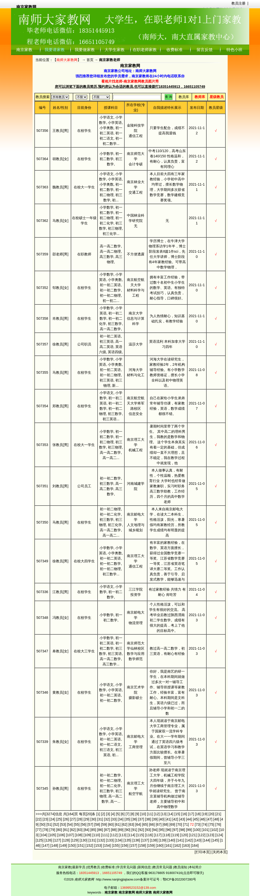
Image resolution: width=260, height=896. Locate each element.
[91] (134, 830)
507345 (42, 788)
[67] (158, 824)
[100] (197, 830)
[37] (141, 819)
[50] (42, 824)
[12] (157, 814)
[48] (216, 819)
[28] (79, 819)
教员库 (184, 97)
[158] (142, 845)
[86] (100, 830)
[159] (151, 845)
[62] (124, 824)
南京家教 (24, 50)
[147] (45, 845)
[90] (127, 830)
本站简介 (195, 867)
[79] (52, 830)
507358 (42, 318)
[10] (143, 814)
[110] (96, 835)
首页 (90, 60)
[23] (45, 819)
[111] (105, 835)
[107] (70, 835)
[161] (168, 845)
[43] (182, 819)
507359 (42, 254)
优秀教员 (94, 867)
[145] (215, 840)
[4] (113, 814)
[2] (103, 814)
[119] (175, 835)
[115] (140, 835)
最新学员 (79, 867)
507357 (42, 344)
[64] (138, 824)
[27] (73, 819)
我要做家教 (85, 50)
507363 (42, 187)
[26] (66, 819)
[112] (114, 835)
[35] (127, 819)
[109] (87, 835)
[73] (198, 824)
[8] (132, 814)
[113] (122, 835)
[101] (205, 830)
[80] (59, 830)
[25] (59, 819)
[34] (120, 819)
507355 (42, 372)
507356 (42, 131)
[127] (57, 840)
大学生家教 (115, 50)
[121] (193, 835)
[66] (152, 824)
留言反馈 (205, 50)
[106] (61, 835)
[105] (52, 835)
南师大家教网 (66, 60)
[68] (165, 824)
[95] (161, 830)
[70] (179, 824)
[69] (172, 824)
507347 (42, 651)
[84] (86, 830)
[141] (180, 840)
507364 (42, 159)
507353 (42, 445)
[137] (145, 840)
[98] (182, 830)
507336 (42, 592)
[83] (79, 830)
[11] (150, 814)
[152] (89, 845)
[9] (137, 814)
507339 (42, 742)
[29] (86, 819)
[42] (175, 819)
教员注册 (238, 3)
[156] (124, 845)
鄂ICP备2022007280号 (179, 879)
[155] (116, 845)
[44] (189, 819)
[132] (101, 840)
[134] (119, 840)
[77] (38, 830)
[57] (90, 824)
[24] (52, 819)
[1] (98, 814)
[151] (80, 845)
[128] (66, 840)
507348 (42, 618)
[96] (168, 830)
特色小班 (234, 50)
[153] (98, 845)
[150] (72, 845)
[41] (168, 819)
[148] (54, 845)
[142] (189, 840)
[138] (154, 840)
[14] (170, 814)
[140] (171, 840)
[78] (45, 830)
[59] (104, 824)
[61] (118, 824)
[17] (191, 814)
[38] (148, 819)
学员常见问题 (127, 867)
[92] (141, 830)
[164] (195, 845)
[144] (206, 840)
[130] (83, 840)
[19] (204, 814)
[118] (166, 835)
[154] (107, 845)
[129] (74, 840)
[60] (111, 824)
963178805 (157, 873)
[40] (161, 819)
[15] (177, 814)
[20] (211, 814)
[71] (186, 824)
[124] (219, 835)
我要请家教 (55, 50)
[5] (118, 814)
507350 (42, 522)
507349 (42, 561)
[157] (133, 845)
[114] (131, 835)
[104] (43, 835)
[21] (218, 814)
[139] (162, 840)
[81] (66, 830)
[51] (49, 824)
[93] (148, 830)
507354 (42, 406)
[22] (38, 819)
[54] (70, 824)
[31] (100, 819)
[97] (175, 830)
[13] (163, 814)
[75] (211, 824)
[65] (145, 824)
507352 (42, 288)
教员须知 (181, 867)
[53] (63, 824)
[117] (157, 835)
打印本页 (203, 852)
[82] (73, 830)
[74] (204, 824)
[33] (114, 819)
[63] (131, 824)
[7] (128, 814)
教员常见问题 (163, 867)
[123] (210, 835)
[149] (63, 845)
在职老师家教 (145, 50)
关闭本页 (220, 852)
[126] (48, 840)
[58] (97, 824)
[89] (120, 830)
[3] (108, 814)
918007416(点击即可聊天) (185, 873)
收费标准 (174, 50)
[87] (107, 830)
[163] (186, 845)
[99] (189, 830)
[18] (198, 814)
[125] (39, 840)
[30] (93, 819)
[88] (114, 830)
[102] (214, 830)
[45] (196, 819)
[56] (83, 824)
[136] (136, 840)
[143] (198, 840)
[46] (202, 819)
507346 (42, 692)
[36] (134, 819)
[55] (76, 824)
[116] (149, 835)
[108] (78, 835)
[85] (93, 830)
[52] (56, 824)
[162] (177, 845)
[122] (201, 835)
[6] (123, 814)
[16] (184, 814)
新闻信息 (145, 867)
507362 (42, 221)
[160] (159, 845)
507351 (42, 486)
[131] (92, 840)
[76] (218, 824)
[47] (209, 819)
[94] (155, 830)
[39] (155, 819)
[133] (110, 840)
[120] (184, 835)
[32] (107, 819)
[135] (127, 840)
